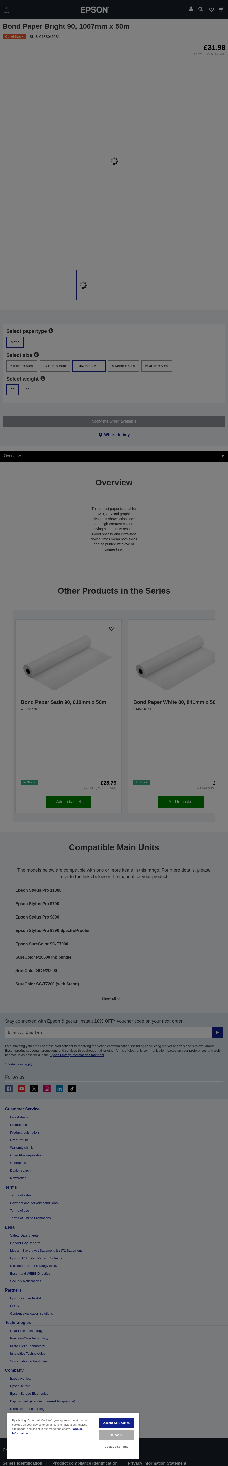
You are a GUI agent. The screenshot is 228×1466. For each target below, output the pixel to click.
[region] (73, 1435)
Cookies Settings (116, 1446)
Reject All (116, 1434)
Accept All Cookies (116, 1422)
